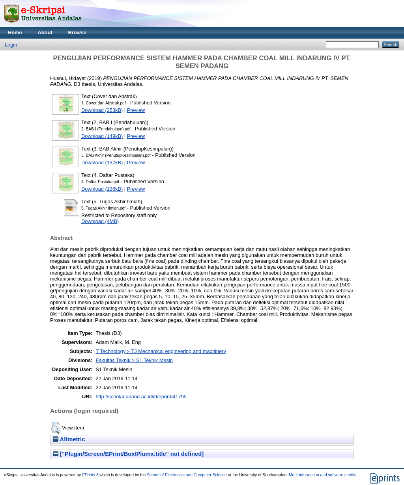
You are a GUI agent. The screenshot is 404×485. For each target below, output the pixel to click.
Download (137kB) (102, 162)
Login (11, 45)
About (45, 32)
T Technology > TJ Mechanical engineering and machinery (160, 351)
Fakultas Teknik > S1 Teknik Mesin (133, 360)
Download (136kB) (102, 189)
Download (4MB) (100, 221)
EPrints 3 (90, 475)
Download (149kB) (102, 136)
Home (15, 32)
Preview (136, 110)
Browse (77, 32)
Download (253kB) (102, 110)
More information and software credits (322, 475)
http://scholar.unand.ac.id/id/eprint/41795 (141, 397)
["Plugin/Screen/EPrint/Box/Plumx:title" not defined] (128, 454)
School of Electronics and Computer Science (187, 475)
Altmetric (69, 439)
